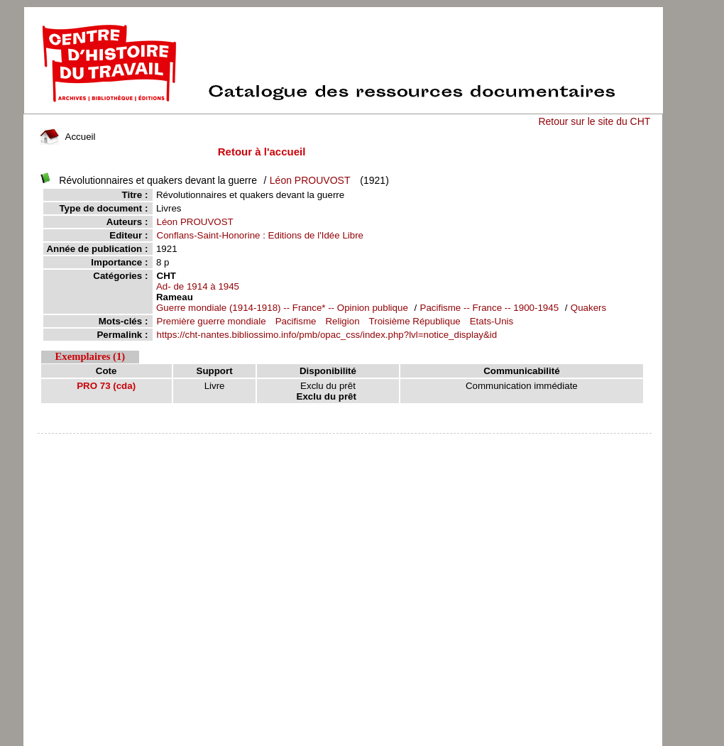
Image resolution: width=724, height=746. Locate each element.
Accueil (67, 136)
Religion (342, 321)
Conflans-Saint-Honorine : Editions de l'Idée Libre (260, 235)
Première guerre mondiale (211, 321)
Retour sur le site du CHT (594, 121)
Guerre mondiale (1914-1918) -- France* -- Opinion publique (282, 307)
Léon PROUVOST (310, 180)
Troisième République (415, 321)
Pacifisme (296, 321)
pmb (345, 442)
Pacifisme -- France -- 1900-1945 (489, 307)
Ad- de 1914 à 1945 (197, 286)
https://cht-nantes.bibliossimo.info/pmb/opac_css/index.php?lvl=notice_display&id (327, 334)
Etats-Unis (491, 321)
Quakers (588, 307)
